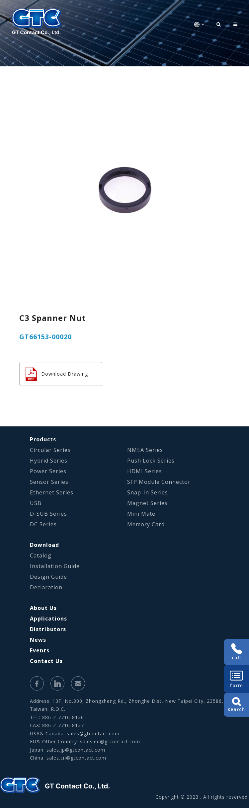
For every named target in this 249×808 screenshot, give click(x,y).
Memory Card (146, 524)
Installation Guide (55, 566)
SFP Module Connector (159, 481)
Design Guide (48, 576)
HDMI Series (144, 471)
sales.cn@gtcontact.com (76, 758)
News (38, 639)
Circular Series (50, 450)
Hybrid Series (48, 460)
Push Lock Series (151, 460)
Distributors (48, 629)
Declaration (46, 587)
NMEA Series (145, 450)
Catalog (40, 555)
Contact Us (46, 661)
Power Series (48, 471)
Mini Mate (141, 513)
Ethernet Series (51, 492)
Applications (48, 618)
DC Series (43, 524)
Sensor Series (49, 481)
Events (39, 650)
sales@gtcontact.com (93, 733)
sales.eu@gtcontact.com (110, 741)
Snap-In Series (147, 492)
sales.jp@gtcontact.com (75, 750)
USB (36, 503)
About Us (43, 608)
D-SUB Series (48, 513)
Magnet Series (147, 503)
